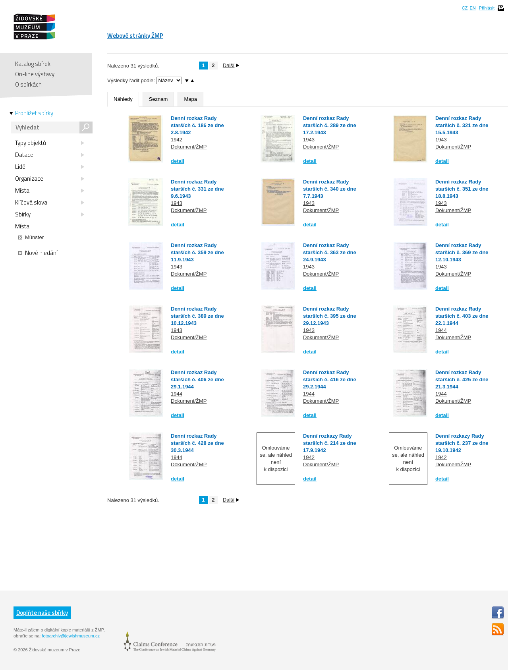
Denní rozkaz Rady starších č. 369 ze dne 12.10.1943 (462, 252)
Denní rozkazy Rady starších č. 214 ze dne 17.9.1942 (329, 443)
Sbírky (49, 214)
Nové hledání (38, 253)
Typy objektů (49, 143)
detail (177, 161)
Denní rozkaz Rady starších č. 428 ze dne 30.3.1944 (197, 443)
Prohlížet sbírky (34, 113)
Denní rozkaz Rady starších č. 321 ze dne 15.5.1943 (462, 125)
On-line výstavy (34, 74)
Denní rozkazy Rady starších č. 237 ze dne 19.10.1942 (462, 443)
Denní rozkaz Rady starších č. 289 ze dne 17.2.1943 (329, 125)
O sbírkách (28, 84)
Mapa (190, 99)
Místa (49, 190)
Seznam (158, 99)
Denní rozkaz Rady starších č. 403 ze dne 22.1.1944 (462, 316)
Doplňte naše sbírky (42, 612)
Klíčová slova (49, 202)
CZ (465, 8)
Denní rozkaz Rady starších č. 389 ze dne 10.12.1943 (197, 316)
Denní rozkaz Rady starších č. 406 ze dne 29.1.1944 (197, 379)
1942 (176, 140)
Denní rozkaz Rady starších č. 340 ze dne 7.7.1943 (329, 189)
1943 (309, 140)
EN (472, 8)
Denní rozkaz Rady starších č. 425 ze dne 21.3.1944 (462, 379)
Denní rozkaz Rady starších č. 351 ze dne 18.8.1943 (462, 189)
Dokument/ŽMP (189, 147)
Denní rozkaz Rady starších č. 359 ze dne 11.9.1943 (197, 252)
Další (231, 65)
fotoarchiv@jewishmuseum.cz (71, 635)
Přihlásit (486, 8)
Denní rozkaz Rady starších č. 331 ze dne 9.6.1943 (197, 189)
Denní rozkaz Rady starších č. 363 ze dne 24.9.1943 (329, 252)
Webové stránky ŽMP (135, 35)
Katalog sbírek (32, 63)
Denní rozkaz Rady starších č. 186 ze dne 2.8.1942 (197, 125)
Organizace (49, 178)
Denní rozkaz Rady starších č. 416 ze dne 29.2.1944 (329, 379)
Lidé (49, 166)
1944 (441, 330)
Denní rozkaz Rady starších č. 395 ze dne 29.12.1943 (329, 316)
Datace (49, 154)
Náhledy (123, 99)
